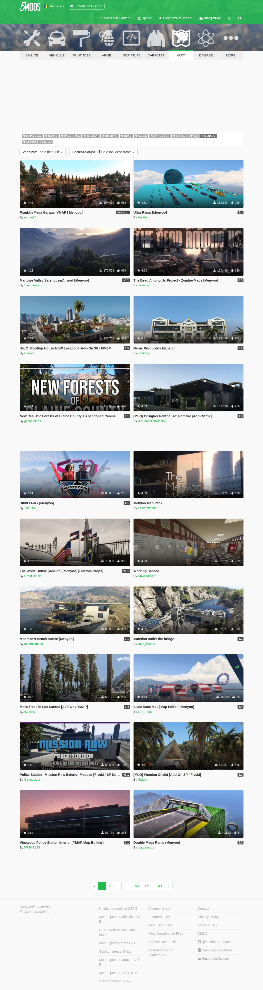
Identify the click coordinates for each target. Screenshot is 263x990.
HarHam (143, 217)
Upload (145, 18)
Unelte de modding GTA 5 (118, 908)
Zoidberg (144, 353)
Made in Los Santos (34, 912)
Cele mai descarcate (103, 152)
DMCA (203, 933)
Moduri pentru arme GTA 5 (118, 943)
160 (159, 886)
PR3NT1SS (32, 847)
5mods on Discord (213, 959)
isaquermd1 (146, 847)
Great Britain (33, 576)
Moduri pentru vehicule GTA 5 (119, 919)
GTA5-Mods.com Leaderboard (161, 952)
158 (136, 886)
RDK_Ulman (146, 644)
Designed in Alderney (35, 907)
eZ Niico (30, 711)
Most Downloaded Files (166, 933)
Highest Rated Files (163, 942)
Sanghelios (32, 285)
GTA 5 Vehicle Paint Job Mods (117, 932)
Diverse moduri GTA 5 (115, 981)
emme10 (30, 217)
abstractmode (147, 508)
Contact (203, 908)
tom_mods (145, 711)
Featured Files (159, 917)
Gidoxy (29, 353)
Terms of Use (207, 925)
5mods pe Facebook (215, 950)
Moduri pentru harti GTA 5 (118, 973)
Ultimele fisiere (159, 908)
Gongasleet (32, 779)
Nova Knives (146, 576)
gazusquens (32, 421)
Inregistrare (210, 18)
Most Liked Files (161, 925)
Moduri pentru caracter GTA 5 (119, 962)
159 (147, 886)
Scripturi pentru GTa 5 (115, 951)
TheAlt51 (30, 508)
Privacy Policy (208, 917)
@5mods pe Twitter (214, 942)
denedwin (144, 285)
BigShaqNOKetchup (151, 421)
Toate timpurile (43, 152)
